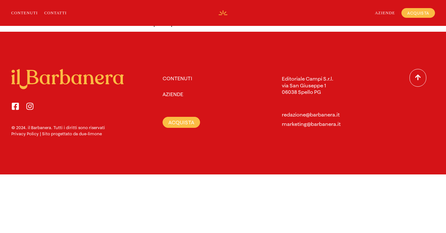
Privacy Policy (25, 133)
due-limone (90, 133)
